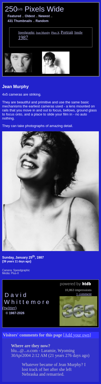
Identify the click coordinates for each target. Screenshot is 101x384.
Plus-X (55, 32)
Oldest (30, 16)
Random (42, 21)
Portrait (67, 32)
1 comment (84, 294)
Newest (44, 16)
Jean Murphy (43, 32)
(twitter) (9, 308)
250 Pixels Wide (34, 9)
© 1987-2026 (15, 313)
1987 (23, 37)
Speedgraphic (26, 32)
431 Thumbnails (20, 21)
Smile (78, 32)
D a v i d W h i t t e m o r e (25, 298)
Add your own (77, 335)
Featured (14, 16)
